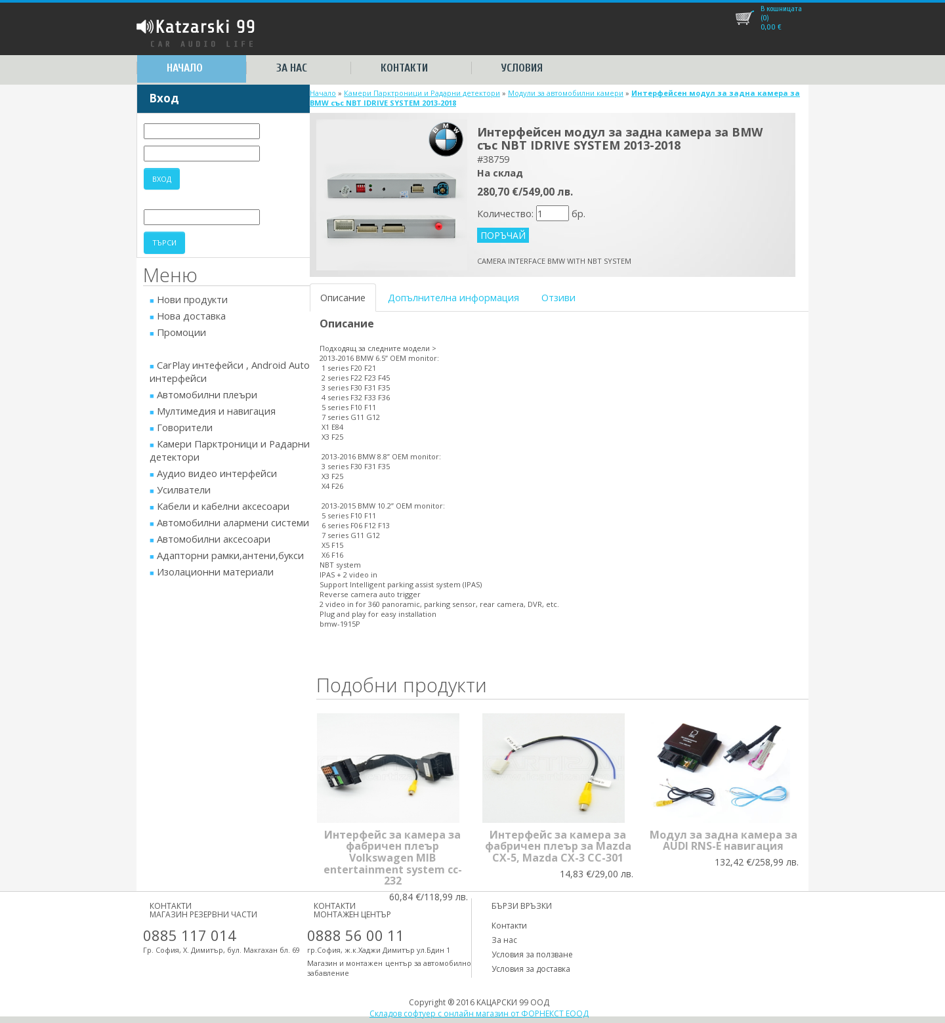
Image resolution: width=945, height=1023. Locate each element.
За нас (291, 68)
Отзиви (558, 297)
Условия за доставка (531, 968)
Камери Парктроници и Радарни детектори (422, 93)
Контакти (404, 68)
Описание (343, 297)
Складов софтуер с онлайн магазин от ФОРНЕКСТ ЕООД (479, 1013)
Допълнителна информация (453, 297)
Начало (185, 68)
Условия (522, 68)
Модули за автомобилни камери (565, 93)
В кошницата (781, 8)
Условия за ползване (532, 954)
